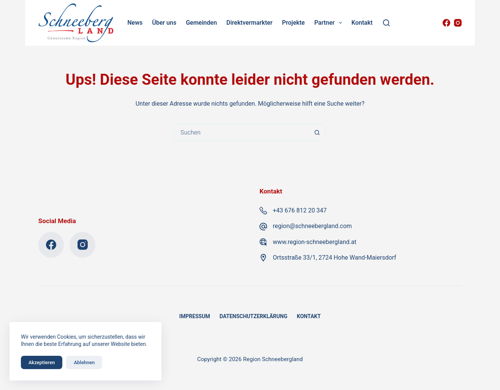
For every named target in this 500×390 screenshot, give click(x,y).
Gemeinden (201, 22)
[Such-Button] (317, 132)
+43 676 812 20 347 (300, 210)
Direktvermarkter (249, 22)
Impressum (194, 316)
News (134, 22)
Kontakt (362, 22)
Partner (329, 22)
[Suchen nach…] (241, 132)
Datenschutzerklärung (254, 316)
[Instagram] (458, 23)
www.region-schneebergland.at (314, 242)
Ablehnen (84, 362)
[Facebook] (446, 23)
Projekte (293, 22)
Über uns (164, 22)
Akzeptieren (41, 362)
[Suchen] (386, 22)
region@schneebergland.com (312, 226)
